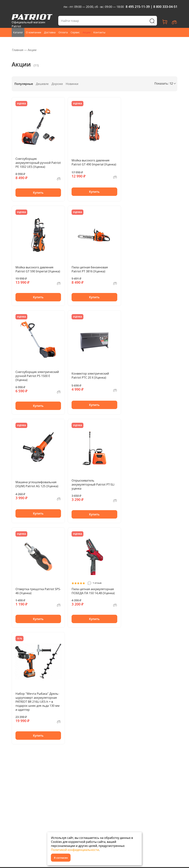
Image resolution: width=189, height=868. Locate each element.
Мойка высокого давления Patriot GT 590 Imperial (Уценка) (37, 269)
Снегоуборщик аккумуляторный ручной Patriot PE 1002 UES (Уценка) (38, 163)
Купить (38, 193)
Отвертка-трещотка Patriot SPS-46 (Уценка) (38, 591)
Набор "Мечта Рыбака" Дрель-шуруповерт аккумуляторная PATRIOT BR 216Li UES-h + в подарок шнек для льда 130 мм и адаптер (37, 702)
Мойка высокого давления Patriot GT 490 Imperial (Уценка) (94, 162)
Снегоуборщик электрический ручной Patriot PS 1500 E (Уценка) (37, 376)
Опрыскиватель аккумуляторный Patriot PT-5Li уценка (93, 484)
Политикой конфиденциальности (75, 850)
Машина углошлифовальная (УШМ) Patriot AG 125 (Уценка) (36, 484)
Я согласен (61, 857)
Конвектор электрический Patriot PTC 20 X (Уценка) (90, 376)
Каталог (18, 32)
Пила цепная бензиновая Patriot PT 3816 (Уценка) (90, 269)
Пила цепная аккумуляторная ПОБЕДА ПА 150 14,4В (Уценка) (93, 591)
